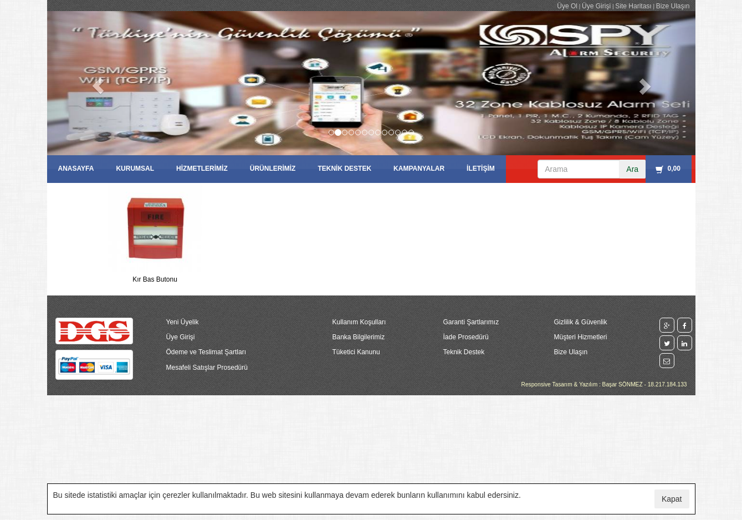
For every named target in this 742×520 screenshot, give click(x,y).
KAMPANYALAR (418, 168)
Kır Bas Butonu (154, 279)
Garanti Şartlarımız (471, 322)
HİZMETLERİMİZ (202, 168)
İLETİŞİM (481, 168)
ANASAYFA (76, 168)
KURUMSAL (135, 168)
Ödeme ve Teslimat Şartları (206, 352)
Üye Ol (567, 6)
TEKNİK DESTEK (344, 168)
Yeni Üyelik (182, 322)
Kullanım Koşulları (359, 322)
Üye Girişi (596, 6)
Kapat (672, 498)
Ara (632, 169)
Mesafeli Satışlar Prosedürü (207, 367)
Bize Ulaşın (673, 6)
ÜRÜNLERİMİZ (273, 168)
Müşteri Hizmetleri (580, 337)
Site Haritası (633, 6)
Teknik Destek (464, 352)
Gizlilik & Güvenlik (580, 322)
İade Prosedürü (466, 337)
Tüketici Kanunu (356, 352)
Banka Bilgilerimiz (358, 337)
